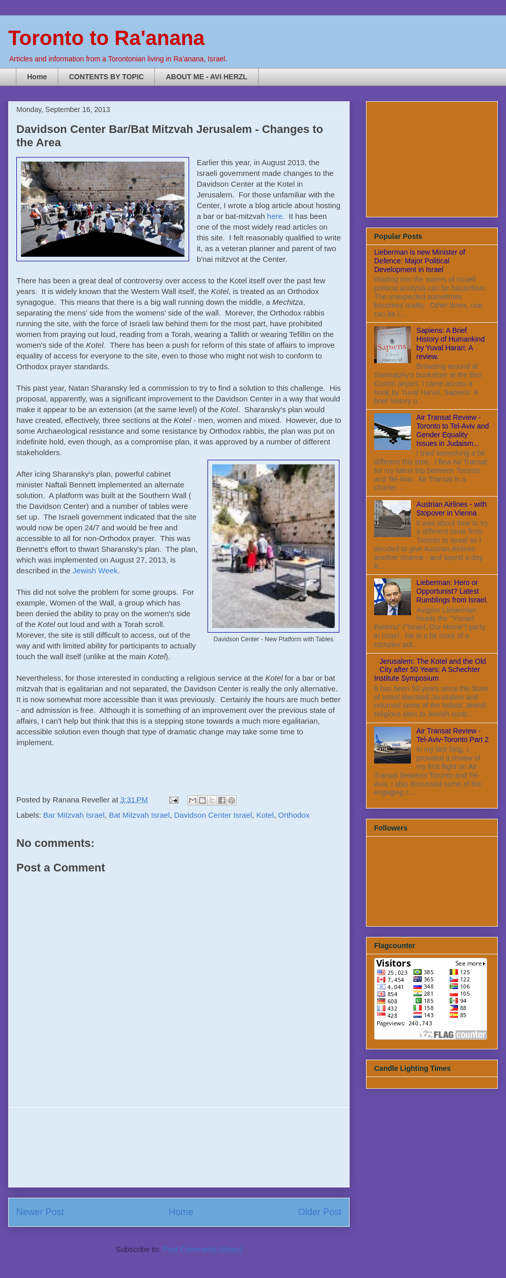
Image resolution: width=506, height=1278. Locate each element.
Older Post (319, 1212)
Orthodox (294, 815)
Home (37, 77)
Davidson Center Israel (213, 815)
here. (276, 216)
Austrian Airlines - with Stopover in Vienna (452, 508)
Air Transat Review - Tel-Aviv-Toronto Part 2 (453, 735)
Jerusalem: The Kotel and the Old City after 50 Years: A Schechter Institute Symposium (430, 670)
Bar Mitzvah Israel (74, 815)
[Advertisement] (179, 1147)
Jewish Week (95, 570)
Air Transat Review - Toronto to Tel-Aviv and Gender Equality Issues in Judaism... (453, 430)
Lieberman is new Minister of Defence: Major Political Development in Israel (419, 261)
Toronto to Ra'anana (106, 38)
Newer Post (40, 1212)
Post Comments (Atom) (202, 1249)
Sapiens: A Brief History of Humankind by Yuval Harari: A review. (451, 343)
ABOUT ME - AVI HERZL (206, 77)
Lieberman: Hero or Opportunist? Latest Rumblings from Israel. (452, 591)
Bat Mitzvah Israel (139, 815)
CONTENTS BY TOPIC (106, 77)
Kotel (264, 815)
